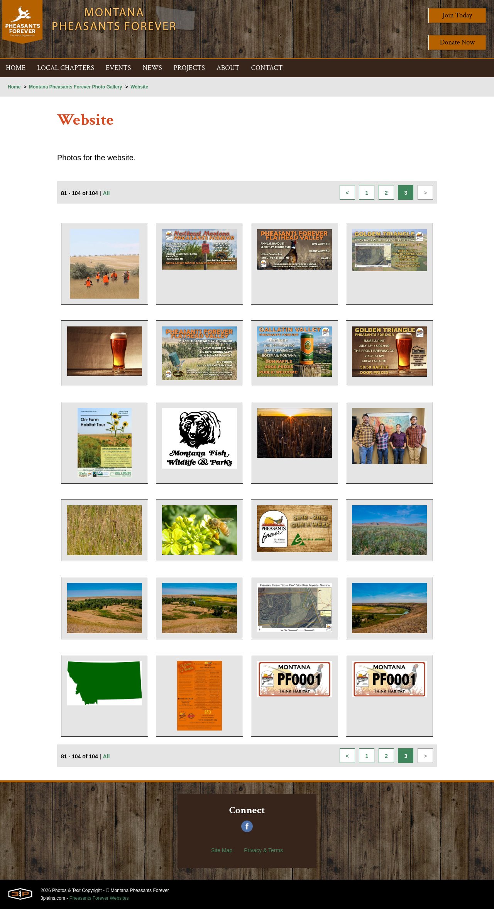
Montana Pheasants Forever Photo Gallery (75, 87)
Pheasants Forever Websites (99, 898)
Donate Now (457, 42)
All (106, 193)
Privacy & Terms (263, 850)
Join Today (457, 15)
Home (14, 87)
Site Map (221, 850)
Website (139, 87)
